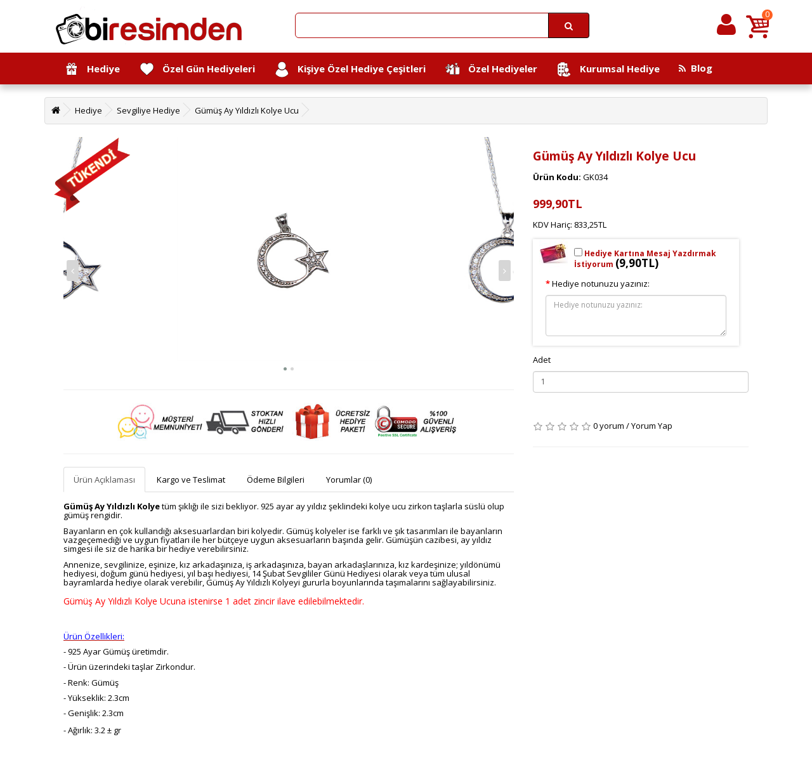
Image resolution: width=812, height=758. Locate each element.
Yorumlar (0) (349, 479)
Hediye (91, 69)
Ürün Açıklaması (104, 479)
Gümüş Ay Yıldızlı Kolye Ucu (247, 110)
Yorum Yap (651, 425)
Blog (695, 68)
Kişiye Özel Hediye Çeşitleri (350, 69)
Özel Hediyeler (491, 69)
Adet (542, 359)
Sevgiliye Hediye (148, 110)
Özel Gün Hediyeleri (197, 69)
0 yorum (608, 425)
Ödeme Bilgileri (275, 479)
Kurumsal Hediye (608, 69)
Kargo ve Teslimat (191, 479)
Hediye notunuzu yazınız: (601, 283)
